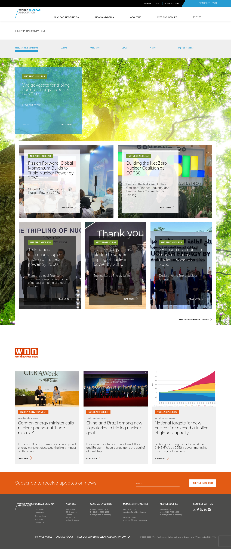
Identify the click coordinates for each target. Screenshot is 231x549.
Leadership (28, 513)
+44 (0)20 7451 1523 (166, 512)
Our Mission (28, 510)
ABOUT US (135, 17)
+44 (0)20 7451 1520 (93, 510)
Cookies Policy (59, 537)
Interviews (95, 48)
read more (23, 458)
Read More (66, 125)
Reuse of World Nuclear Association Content (104, 537)
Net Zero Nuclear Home (26, 48)
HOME (17, 31)
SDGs (124, 48)
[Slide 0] (24, 125)
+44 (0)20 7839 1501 (93, 512)
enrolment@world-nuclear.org (129, 520)
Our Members (29, 516)
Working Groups (167, 17)
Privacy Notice (32, 537)
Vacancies (28, 520)
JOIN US (147, 3)
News (153, 48)
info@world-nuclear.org (94, 515)
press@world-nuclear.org (168, 515)
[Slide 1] (28, 125)
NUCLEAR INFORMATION (66, 17)
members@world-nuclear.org (129, 512)
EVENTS (197, 17)
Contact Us (28, 523)
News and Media (104, 17)
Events (64, 48)
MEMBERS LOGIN (172, 3)
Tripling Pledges (185, 48)
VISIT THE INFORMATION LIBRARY (193, 320)
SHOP (157, 3)
